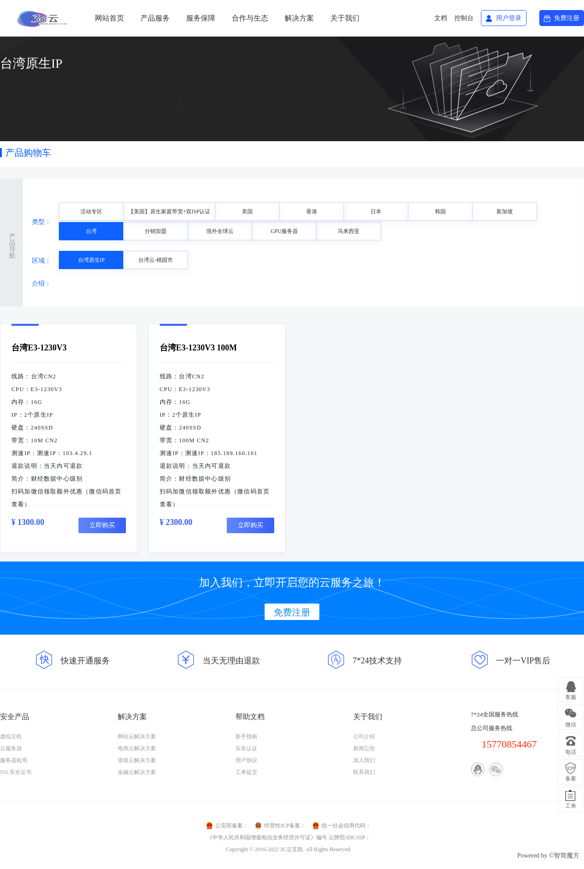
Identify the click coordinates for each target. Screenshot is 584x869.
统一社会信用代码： (346, 825)
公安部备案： (231, 825)
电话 (570, 752)
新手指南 (246, 736)
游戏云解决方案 (137, 760)
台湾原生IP (91, 260)
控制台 (464, 18)
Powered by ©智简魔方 (548, 855)
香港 (311, 211)
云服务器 (11, 748)
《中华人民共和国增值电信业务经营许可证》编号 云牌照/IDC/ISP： (289, 837)
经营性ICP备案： (285, 825)
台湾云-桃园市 (155, 260)
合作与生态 (250, 18)
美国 (247, 211)
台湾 (91, 231)
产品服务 (155, 18)
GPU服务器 (284, 231)
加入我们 (364, 760)
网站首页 (109, 18)
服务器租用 (13, 760)
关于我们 (345, 18)
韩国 (440, 211)
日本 (375, 211)
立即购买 (102, 525)
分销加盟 (156, 231)
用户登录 (508, 18)
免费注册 (566, 18)
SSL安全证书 (15, 772)
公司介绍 (364, 736)
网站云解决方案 (137, 736)
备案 (570, 778)
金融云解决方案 (137, 772)
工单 (570, 806)
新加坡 (504, 211)
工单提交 (246, 772)
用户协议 (246, 760)
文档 (440, 18)
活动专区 (91, 211)
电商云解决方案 (137, 748)
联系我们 (364, 772)
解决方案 (299, 18)
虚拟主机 (11, 736)
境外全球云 (220, 231)
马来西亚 (349, 231)
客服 (570, 697)
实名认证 (246, 748)
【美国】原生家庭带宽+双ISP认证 (169, 211)
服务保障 (200, 18)
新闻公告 (364, 748)
